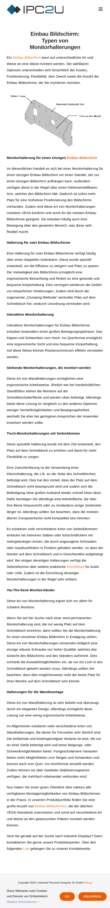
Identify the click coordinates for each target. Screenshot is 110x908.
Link (26, 848)
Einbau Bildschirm (27, 57)
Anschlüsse (75, 567)
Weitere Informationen (23, 902)
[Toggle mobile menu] (101, 9)
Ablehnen (92, 896)
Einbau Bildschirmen (51, 806)
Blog (88, 882)
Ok (67, 896)
